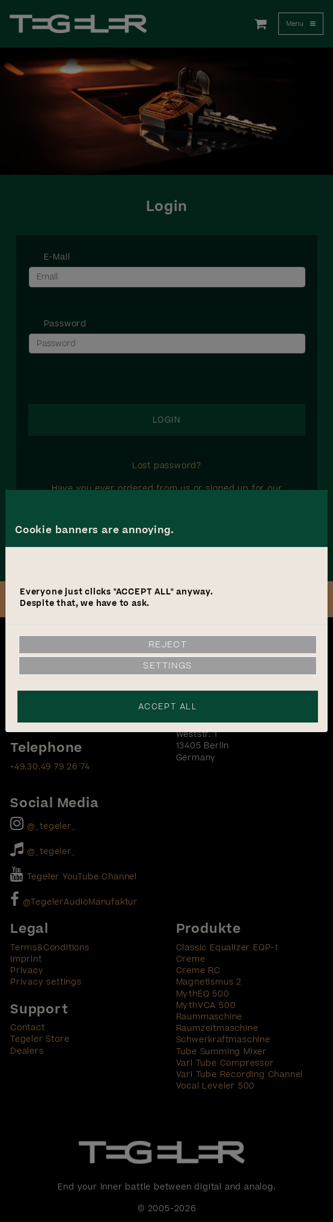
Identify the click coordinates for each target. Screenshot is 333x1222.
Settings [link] (167, 665)
